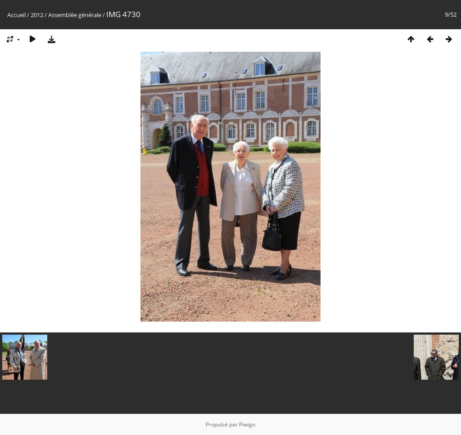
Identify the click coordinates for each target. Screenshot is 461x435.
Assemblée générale (74, 15)
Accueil (16, 15)
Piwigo (247, 424)
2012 (37, 15)
